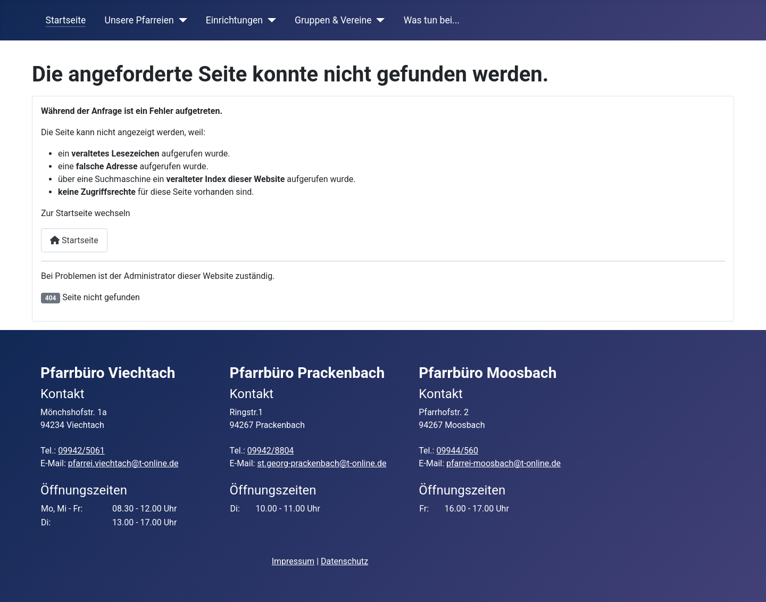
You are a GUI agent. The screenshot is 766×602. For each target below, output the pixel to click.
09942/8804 (270, 451)
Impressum (293, 561)
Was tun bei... (432, 20)
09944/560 (457, 451)
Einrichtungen (234, 20)
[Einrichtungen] (269, 20)
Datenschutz (344, 561)
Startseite (66, 20)
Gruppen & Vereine (333, 20)
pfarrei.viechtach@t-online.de (123, 463)
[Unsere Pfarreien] (180, 20)
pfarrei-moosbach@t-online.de (503, 463)
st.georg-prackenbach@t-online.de (321, 463)
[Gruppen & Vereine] (378, 20)
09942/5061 (81, 451)
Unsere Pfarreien (138, 20)
